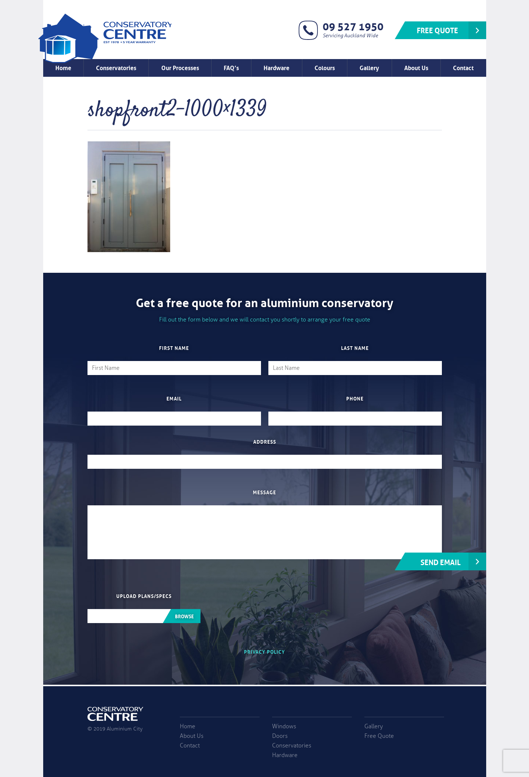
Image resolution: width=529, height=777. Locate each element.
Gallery (369, 67)
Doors (280, 736)
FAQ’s (231, 67)
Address (264, 441)
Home (63, 67)
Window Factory (104, 38)
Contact (463, 67)
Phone (355, 398)
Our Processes (180, 67)
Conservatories (116, 67)
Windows (284, 726)
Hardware (276, 67)
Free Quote (437, 29)
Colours (325, 67)
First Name (174, 347)
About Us (416, 67)
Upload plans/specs (144, 595)
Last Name (355, 347)
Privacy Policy (264, 651)
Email (174, 398)
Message (264, 492)
